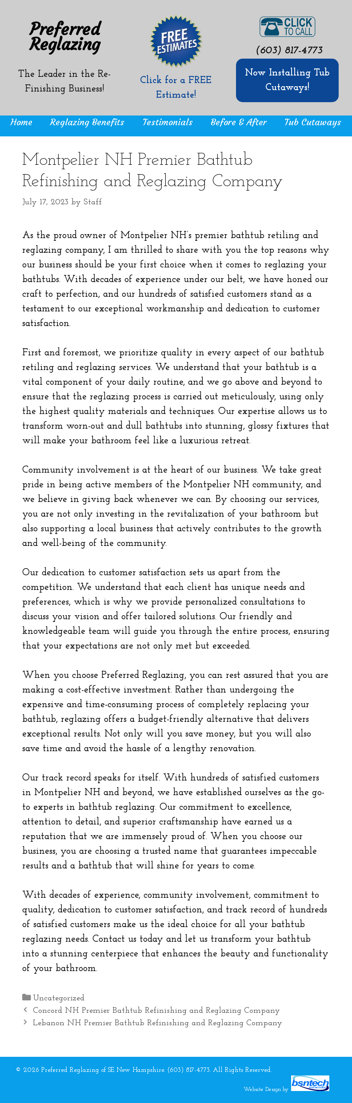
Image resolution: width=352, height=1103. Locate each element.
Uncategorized (58, 998)
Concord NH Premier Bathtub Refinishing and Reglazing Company (156, 1011)
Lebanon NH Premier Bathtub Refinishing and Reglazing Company (157, 1023)
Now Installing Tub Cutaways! (287, 80)
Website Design (262, 1089)
